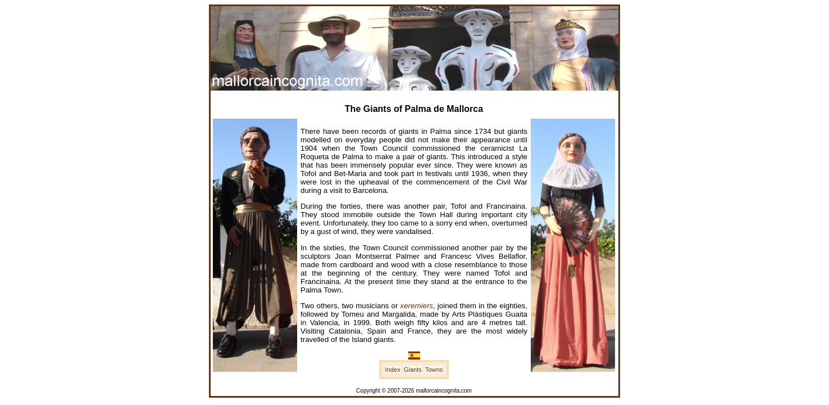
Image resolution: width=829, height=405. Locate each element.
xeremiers (417, 306)
